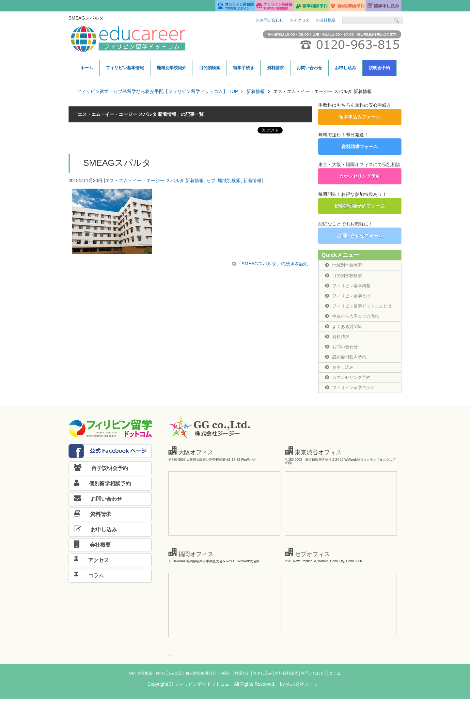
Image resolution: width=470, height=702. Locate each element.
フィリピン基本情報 (125, 67)
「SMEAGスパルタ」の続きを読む (272, 263)
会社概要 (90, 548)
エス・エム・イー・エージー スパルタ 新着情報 (154, 180)
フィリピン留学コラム (351, 390)
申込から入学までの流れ (354, 317)
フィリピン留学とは (349, 296)
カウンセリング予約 (359, 176)
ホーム (86, 67)
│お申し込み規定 (168, 676)
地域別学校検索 (344, 265)
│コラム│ (335, 676)
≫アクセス (299, 20)
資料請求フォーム (359, 146)
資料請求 (275, 67)
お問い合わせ (309, 67)
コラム (86, 579)
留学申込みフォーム (359, 116)
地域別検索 (229, 180)
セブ (210, 180)
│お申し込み (261, 676)
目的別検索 (209, 67)
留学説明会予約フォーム (360, 206)
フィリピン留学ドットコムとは (360, 307)
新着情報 (252, 180)
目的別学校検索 (344, 275)
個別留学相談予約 (100, 487)
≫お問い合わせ (269, 20)
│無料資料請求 (285, 676)
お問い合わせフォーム (360, 235)
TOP (130, 676)
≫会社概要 (326, 20)
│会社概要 (144, 676)
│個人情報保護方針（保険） (207, 676)
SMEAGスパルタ (117, 163)
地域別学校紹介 (171, 67)
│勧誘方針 (241, 676)
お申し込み (345, 67)
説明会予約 (379, 67)
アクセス (89, 563)
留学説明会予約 (98, 471)
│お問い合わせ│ (312, 676)
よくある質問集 (344, 328)
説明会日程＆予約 (347, 359)
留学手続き (243, 67)
